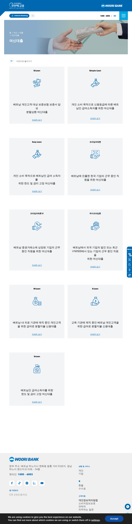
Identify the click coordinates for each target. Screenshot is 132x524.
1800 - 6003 (105, 15)
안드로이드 (21, 494)
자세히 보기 (37, 119)
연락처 (82, 506)
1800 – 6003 (25, 474)
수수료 (82, 488)
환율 (81, 485)
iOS (11, 494)
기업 (81, 473)
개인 (81, 470)
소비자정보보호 (87, 503)
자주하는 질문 (86, 509)
